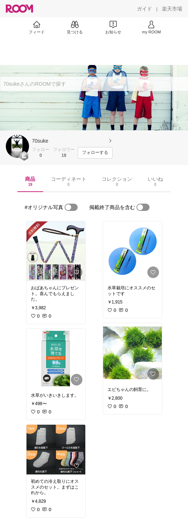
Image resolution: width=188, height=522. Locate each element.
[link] (55, 251)
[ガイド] (144, 8)
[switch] (71, 207)
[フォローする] (95, 153)
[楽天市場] (172, 8)
